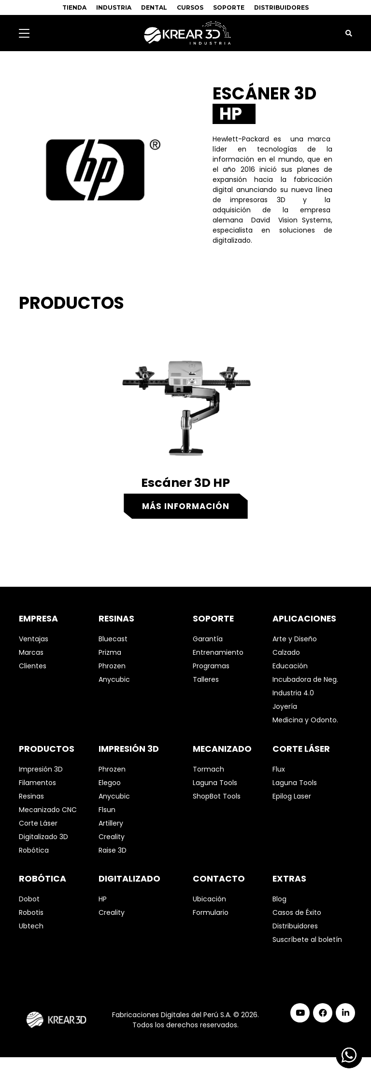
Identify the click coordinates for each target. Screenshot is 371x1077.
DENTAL (154, 7)
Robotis (31, 912)
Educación (290, 666)
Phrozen (112, 666)
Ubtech (31, 926)
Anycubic (114, 679)
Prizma (110, 652)
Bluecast (113, 639)
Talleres (206, 679)
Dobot (29, 899)
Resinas (31, 796)
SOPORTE (228, 7)
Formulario (210, 912)
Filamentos (37, 782)
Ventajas (33, 639)
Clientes (32, 666)
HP (103, 899)
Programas (211, 666)
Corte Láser (38, 823)
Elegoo (110, 782)
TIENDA (74, 7)
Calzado (286, 652)
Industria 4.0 (293, 693)
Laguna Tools (215, 782)
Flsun (107, 810)
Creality (112, 837)
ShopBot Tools (217, 796)
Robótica (34, 850)
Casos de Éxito (296, 912)
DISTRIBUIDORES (281, 7)
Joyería (284, 706)
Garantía (208, 639)
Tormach (208, 769)
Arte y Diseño (294, 639)
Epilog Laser (291, 796)
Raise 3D (113, 850)
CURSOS (190, 7)
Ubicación (209, 899)
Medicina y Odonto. (305, 720)
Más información (185, 506)
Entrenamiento (218, 652)
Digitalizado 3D (43, 837)
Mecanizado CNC (48, 810)
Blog (279, 899)
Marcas (31, 652)
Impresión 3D (41, 769)
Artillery (111, 823)
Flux (278, 769)
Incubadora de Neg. (305, 679)
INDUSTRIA (113, 7)
